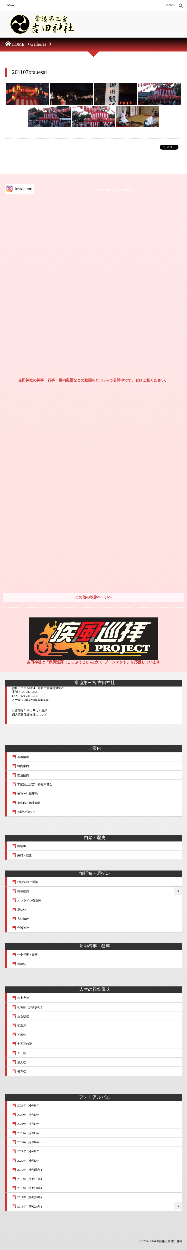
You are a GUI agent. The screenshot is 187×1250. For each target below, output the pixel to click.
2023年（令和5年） (27, 1133)
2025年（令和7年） (27, 1115)
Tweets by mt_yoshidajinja (115, 190)
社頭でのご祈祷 (25, 882)
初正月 (19, 1025)
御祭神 (19, 846)
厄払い (19, 909)
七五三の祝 (22, 1043)
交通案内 (20, 775)
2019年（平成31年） (28, 1179)
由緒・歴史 (22, 855)
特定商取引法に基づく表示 (29, 710)
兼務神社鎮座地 (25, 793)
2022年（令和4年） (27, 1142)
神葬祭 (19, 964)
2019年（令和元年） (28, 1169)
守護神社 (20, 928)
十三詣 (19, 1053)
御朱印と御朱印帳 (26, 803)
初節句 (19, 1034)
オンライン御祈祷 (26, 900)
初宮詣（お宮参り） (28, 1007)
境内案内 (20, 766)
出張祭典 (20, 891)
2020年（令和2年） (27, 1160)
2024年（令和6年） (27, 1124)
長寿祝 (19, 1071)
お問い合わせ (23, 812)
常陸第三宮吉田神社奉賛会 (32, 784)
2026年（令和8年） (27, 1105)
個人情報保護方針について (29, 714)
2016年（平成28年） (28, 1206)
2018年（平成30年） (28, 1188)
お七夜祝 (20, 998)
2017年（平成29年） (28, 1197)
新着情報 (20, 757)
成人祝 (19, 1062)
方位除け (20, 919)
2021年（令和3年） (27, 1151)
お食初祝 (20, 1016)
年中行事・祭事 (25, 954)
